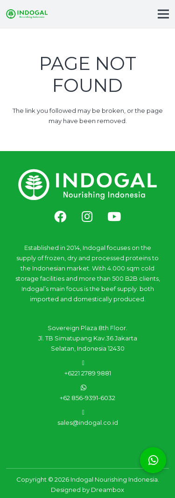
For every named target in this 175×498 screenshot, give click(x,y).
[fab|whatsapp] (87, 387)
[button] (153, 460)
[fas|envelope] (87, 412)
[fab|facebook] (60, 217)
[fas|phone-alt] (87, 363)
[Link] (27, 14)
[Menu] (163, 14)
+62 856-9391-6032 (87, 397)
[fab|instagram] (87, 217)
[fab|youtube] (114, 217)
